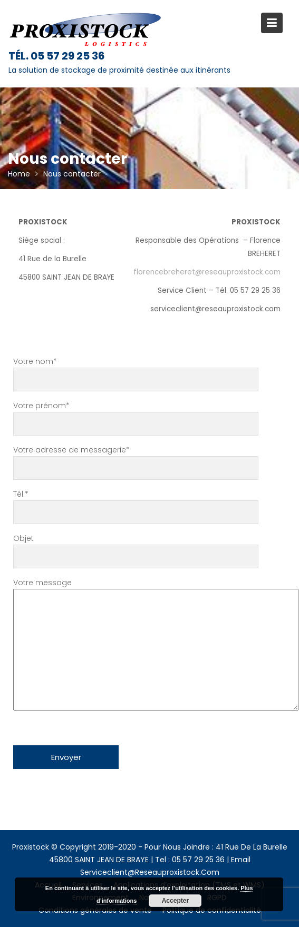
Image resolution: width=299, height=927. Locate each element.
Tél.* (135, 503)
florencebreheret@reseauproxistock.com (207, 272)
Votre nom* (135, 370)
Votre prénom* (135, 414)
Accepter (175, 900)
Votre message (135, 645)
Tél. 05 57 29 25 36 (56, 55)
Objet (135, 547)
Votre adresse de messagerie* (135, 459)
